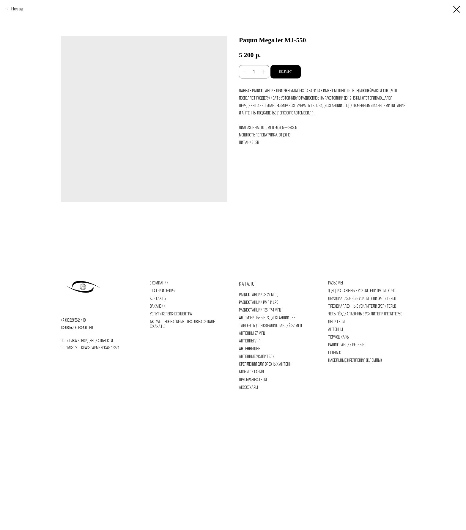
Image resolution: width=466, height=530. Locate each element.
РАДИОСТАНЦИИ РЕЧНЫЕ (346, 345)
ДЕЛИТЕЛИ (336, 322)
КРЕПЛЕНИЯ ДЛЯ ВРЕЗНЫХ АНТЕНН (265, 364)
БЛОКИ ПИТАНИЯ (251, 372)
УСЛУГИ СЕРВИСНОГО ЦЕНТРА (171, 314)
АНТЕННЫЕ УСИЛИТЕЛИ (257, 356)
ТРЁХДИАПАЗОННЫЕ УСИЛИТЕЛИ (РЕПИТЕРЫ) (362, 306)
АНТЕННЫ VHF (249, 341)
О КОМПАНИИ (159, 283)
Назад (17, 9)
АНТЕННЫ (335, 329)
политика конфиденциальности (87, 341)
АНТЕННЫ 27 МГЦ (252, 333)
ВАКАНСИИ (158, 306)
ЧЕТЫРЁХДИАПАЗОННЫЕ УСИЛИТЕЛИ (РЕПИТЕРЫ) (365, 314)
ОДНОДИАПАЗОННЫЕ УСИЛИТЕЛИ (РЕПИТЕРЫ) (361, 291)
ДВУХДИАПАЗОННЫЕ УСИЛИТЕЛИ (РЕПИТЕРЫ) (362, 298)
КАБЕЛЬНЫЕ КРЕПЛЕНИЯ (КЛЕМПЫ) (355, 360)
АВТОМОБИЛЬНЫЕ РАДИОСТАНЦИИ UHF (267, 318)
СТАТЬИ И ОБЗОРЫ (162, 291)
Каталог (248, 284)
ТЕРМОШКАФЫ (339, 337)
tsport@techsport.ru (77, 327)
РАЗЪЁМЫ (335, 283)
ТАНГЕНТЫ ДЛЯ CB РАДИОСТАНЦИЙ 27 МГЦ (270, 325)
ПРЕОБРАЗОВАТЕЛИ (253, 380)
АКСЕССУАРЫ (248, 387)
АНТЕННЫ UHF (249, 349)
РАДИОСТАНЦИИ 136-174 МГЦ (260, 310)
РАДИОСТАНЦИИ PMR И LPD (258, 302)
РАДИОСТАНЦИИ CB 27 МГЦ (258, 294)
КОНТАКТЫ (158, 298)
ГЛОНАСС (334, 352)
